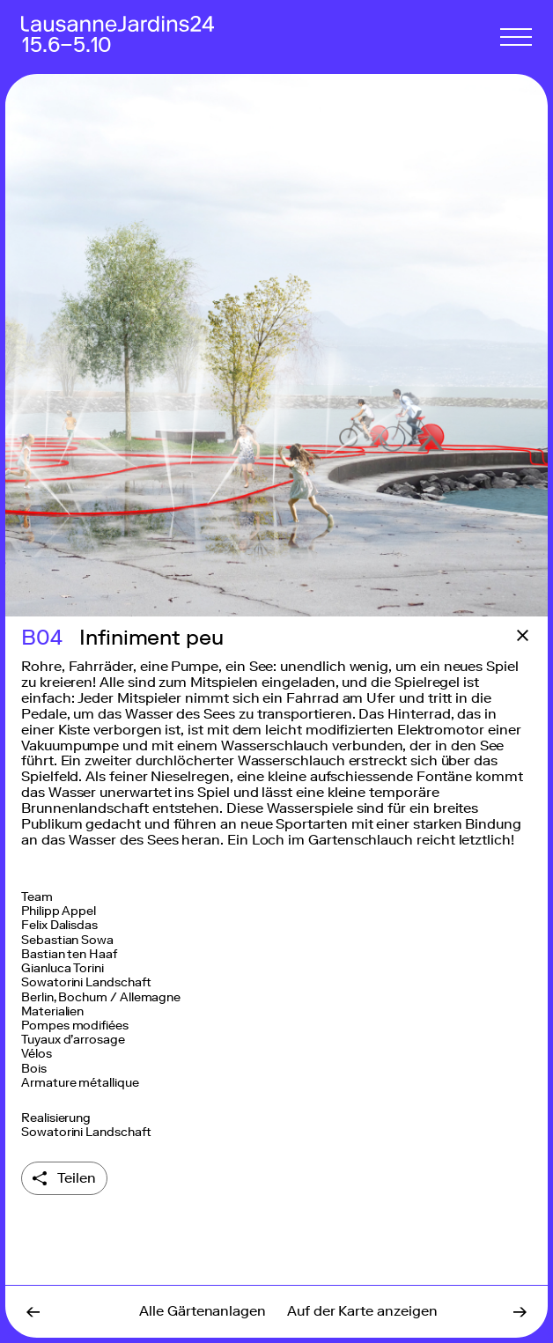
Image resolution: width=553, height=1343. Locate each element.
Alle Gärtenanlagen (202, 1310)
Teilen (76, 1178)
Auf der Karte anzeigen (362, 1310)
